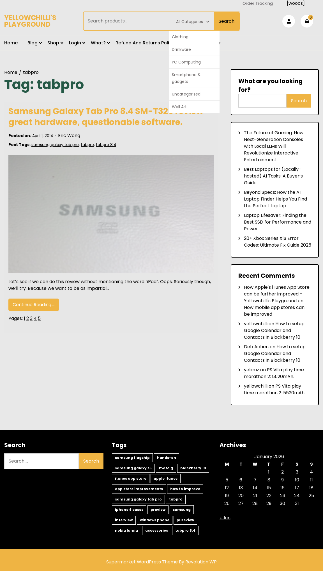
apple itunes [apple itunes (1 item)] (165, 478)
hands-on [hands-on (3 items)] (166, 457)
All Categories (192, 21)
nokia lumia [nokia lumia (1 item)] (126, 530)
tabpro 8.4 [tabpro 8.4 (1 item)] (185, 530)
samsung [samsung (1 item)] (182, 509)
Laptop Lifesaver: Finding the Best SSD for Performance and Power (277, 222)
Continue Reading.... (34, 304)
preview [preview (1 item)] (158, 509)
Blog (32, 43)
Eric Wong (69, 135)
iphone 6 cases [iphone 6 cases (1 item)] (129, 509)
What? (98, 43)
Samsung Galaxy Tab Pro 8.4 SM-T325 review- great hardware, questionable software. (108, 116)
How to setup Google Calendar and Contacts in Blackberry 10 (274, 330)
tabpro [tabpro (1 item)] (176, 499)
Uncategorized (186, 94)
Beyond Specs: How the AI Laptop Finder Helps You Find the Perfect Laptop (275, 199)
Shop (53, 43)
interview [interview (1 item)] (124, 520)
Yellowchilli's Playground (30, 21)
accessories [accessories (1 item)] (156, 530)
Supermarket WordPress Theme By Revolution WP (161, 562)
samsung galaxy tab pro (55, 144)
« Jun (225, 518)
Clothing (180, 37)
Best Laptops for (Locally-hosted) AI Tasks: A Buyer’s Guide (273, 176)
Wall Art (179, 107)
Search (226, 21)
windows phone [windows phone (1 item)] (154, 520)
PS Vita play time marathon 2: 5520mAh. (274, 373)
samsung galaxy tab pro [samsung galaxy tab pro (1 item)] (138, 499)
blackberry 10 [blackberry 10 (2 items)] (193, 468)
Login (75, 43)
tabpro (87, 144)
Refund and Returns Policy (145, 43)
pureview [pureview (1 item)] (185, 520)
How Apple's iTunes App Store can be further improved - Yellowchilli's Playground (277, 294)
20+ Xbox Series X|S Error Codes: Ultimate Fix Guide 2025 (277, 241)
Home (11, 43)
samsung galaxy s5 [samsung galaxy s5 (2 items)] (133, 468)
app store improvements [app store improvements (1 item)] (139, 488)
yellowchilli (255, 323)
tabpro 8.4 (106, 144)
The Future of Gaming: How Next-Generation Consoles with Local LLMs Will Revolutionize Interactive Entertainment (273, 146)
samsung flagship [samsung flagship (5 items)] (132, 457)
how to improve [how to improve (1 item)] (185, 488)
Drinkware (181, 49)
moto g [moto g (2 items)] (166, 468)
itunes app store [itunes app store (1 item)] (130, 478)
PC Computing (186, 62)
